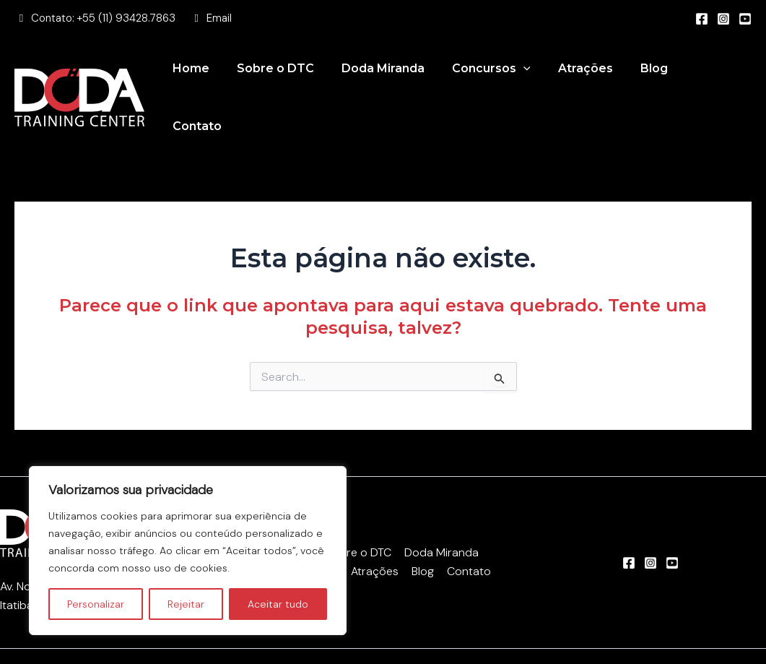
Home (212, 80)
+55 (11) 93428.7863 (126, 18)
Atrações (589, 80)
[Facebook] (701, 18)
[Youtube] (745, 18)
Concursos (500, 80)
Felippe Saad (627, 638)
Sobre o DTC (292, 80)
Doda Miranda (396, 80)
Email (219, 18)
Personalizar (95, 604)
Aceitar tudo (278, 604)
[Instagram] (723, 18)
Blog (654, 80)
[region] (188, 550)
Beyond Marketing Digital (485, 638)
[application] (532, 80)
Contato (715, 80)
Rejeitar (185, 604)
